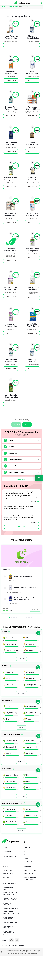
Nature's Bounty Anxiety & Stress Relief (11, 179)
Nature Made (12, 581)
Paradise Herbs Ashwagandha (32, 250)
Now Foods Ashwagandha (11, 72)
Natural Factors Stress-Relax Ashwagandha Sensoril (10, 288)
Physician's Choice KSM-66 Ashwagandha (32, 108)
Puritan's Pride (13, 603)
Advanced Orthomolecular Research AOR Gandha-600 (10, 250)
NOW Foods (12, 76)
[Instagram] (17, 940)
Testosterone (13, 453)
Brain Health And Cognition (17, 472)
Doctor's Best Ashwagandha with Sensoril (32, 214)
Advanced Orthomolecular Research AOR (11, 255)
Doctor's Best (33, 218)
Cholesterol (12, 466)
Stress (11, 440)
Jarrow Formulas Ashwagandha (11, 37)
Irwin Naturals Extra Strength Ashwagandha (11, 396)
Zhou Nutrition (11, 364)
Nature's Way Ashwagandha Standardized (11, 108)
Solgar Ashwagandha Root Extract (32, 143)
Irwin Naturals (11, 400)
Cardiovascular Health (15, 459)
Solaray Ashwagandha (11, 325)
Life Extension (11, 147)
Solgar (33, 147)
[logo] (22, 2)
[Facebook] (11, 940)
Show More (21, 479)
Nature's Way (12, 112)
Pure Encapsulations (33, 76)
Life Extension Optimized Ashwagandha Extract (11, 143)
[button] (9, 617)
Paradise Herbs (33, 254)
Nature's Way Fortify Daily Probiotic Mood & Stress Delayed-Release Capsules (32, 325)
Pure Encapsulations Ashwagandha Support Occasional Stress (32, 72)
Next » (27, 424)
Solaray (11, 329)
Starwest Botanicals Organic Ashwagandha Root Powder (32, 179)
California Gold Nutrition (33, 293)
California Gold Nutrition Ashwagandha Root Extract (32, 288)
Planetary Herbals (33, 41)
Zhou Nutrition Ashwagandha (11, 361)
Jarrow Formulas (11, 41)
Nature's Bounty (12, 183)
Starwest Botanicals (33, 183)
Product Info (11, 45)
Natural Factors (12, 292)
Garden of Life (11, 218)
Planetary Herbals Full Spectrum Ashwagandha (32, 37)
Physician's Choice (33, 112)
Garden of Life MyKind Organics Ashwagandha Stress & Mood (11, 214)
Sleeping (11, 446)
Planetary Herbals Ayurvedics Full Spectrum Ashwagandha (32, 361)
